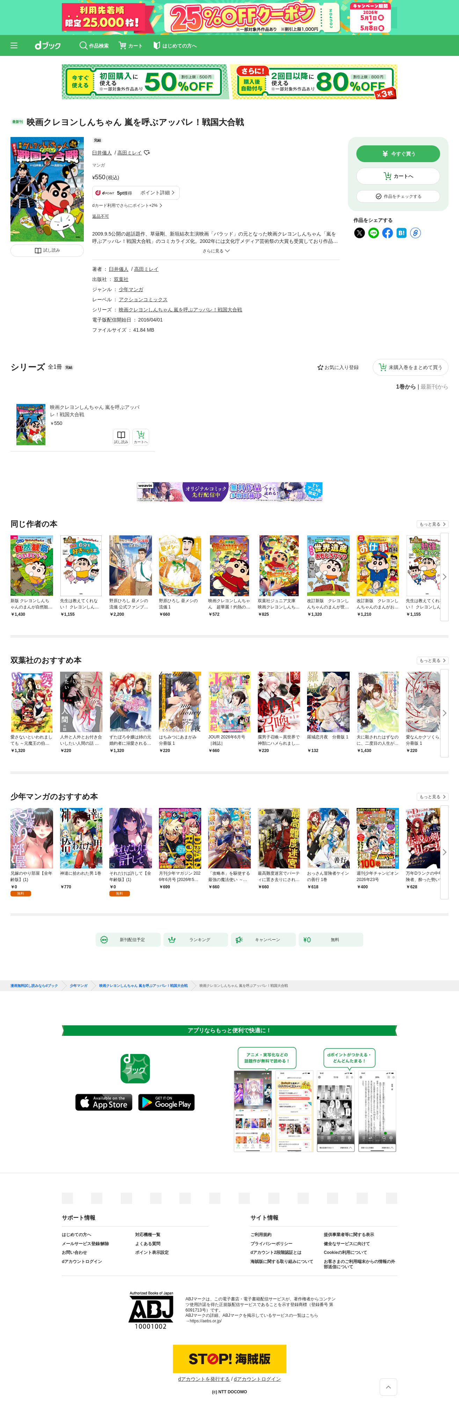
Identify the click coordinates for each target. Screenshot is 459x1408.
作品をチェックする (403, 196)
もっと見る (430, 524)
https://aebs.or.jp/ (205, 1321)
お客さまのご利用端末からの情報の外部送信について (359, 1264)
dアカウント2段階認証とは (275, 1252)
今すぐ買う (403, 154)
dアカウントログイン (82, 1261)
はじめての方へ (76, 1234)
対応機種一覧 (147, 1234)
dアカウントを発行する (204, 1379)
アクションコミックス (143, 299)
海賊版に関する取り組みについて (281, 1261)
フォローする (146, 152)
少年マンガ (131, 289)
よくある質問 (147, 1243)
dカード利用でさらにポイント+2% (125, 205)
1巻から (406, 387)
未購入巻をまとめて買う (416, 367)
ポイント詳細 (155, 192)
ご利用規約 (260, 1234)
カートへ (403, 176)
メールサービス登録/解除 (85, 1243)
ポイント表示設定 (152, 1252)
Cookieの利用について (345, 1252)
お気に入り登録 (342, 367)
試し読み (51, 250)
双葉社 (121, 279)
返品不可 (100, 216)
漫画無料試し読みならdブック (34, 986)
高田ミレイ (129, 153)
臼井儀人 (102, 153)
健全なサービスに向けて (347, 1243)
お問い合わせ (74, 1252)
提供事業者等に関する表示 (349, 1234)
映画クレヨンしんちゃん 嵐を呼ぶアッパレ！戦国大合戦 (94, 410)
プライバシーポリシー (271, 1243)
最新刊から (435, 387)
